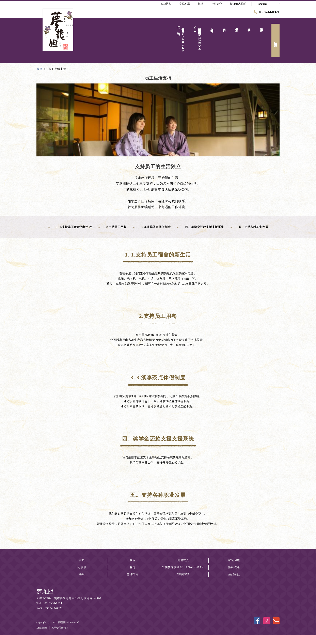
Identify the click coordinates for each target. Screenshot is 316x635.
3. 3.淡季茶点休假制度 (152, 227)
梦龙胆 (44, 591)
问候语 (81, 567)
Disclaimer (41, 627)
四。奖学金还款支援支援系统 (200, 227)
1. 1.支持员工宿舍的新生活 (70, 227)
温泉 (82, 574)
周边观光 (183, 560)
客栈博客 (183, 574)
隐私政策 (234, 567)
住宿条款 (234, 574)
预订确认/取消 (238, 3)
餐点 (133, 560)
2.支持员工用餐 (112, 227)
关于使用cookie (59, 627)
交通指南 (133, 574)
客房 (133, 567)
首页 (82, 560)
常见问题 (234, 560)
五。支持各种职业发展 (249, 227)
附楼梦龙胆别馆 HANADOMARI (183, 567)
